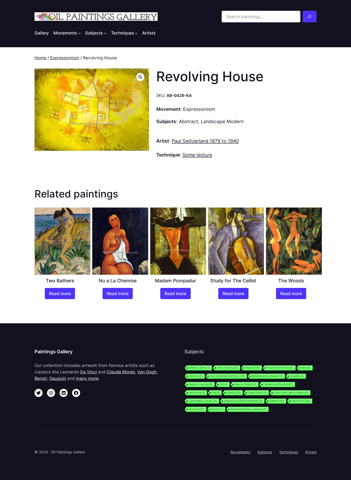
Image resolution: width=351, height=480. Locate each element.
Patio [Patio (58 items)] (305, 367)
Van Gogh (147, 372)
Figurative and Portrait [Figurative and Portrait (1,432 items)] (278, 384)
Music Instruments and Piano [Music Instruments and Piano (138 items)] (227, 376)
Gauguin (57, 378)
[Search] (310, 16)
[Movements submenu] (79, 33)
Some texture (197, 155)
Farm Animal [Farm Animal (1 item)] (197, 392)
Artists (311, 452)
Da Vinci (88, 372)
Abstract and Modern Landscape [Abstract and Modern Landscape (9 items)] (248, 409)
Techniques (288, 452)
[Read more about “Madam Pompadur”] (175, 293)
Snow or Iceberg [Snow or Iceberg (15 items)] (227, 367)
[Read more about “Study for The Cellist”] (233, 293)
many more (87, 378)
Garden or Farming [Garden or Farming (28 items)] (200, 384)
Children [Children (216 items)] (277, 401)
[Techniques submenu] (136, 33)
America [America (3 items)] (217, 409)
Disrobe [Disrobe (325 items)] (233, 392)
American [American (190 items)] (196, 409)
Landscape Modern (222, 121)
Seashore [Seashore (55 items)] (252, 367)
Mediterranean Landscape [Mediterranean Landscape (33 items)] (267, 376)
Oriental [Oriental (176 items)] (195, 376)
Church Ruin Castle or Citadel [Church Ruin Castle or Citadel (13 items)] (291, 392)
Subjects (264, 452)
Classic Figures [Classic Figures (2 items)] (257, 392)
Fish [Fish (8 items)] (223, 384)
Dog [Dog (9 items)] (215, 392)
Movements (240, 452)
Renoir (40, 378)
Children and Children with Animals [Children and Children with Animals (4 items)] (243, 401)
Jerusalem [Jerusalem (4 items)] (297, 376)
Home (40, 57)
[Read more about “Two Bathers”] (60, 293)
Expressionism (64, 57)
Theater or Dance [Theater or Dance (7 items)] (199, 367)
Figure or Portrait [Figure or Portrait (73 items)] (245, 384)
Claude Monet (121, 372)
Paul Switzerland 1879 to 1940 (205, 141)
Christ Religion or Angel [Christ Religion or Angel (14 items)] (203, 401)
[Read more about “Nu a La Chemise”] (118, 293)
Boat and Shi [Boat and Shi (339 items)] (300, 401)
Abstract (188, 121)
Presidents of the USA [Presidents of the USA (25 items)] (280, 367)
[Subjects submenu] (105, 33)
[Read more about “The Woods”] (291, 293)
